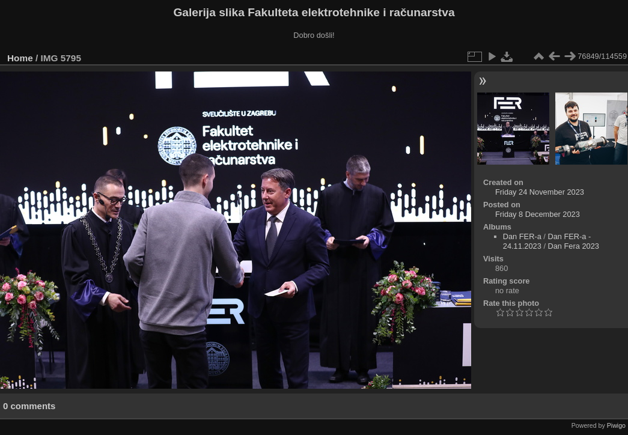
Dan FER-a (522, 236)
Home (20, 58)
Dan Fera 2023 (573, 246)
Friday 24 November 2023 (539, 191)
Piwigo (616, 425)
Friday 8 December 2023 (537, 214)
